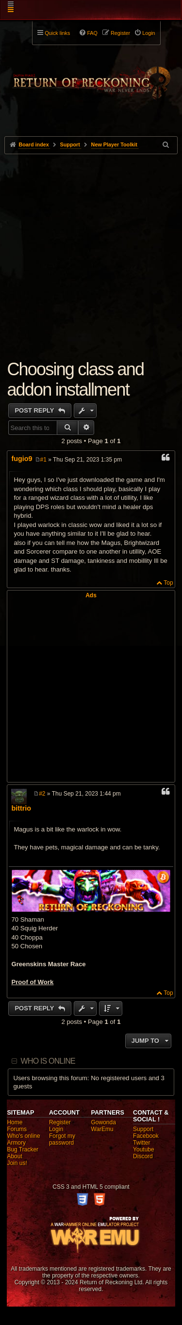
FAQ (92, 33)
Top (168, 582)
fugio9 (21, 459)
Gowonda (103, 1122)
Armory (16, 1142)
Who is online (48, 1061)
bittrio (21, 808)
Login (56, 1129)
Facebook (146, 1136)
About (14, 1156)
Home (14, 1122)
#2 (42, 793)
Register (60, 1122)
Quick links (57, 33)
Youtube (143, 1149)
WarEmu (102, 1129)
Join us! (17, 1163)
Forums (17, 1129)
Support (143, 1129)
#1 (43, 459)
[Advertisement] (91, 250)
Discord (143, 1156)
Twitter (141, 1142)
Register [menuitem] (120, 33)
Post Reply (35, 410)
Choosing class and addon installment (75, 379)
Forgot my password (62, 1139)
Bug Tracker (22, 1149)
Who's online (23, 1136)
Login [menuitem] (148, 33)
